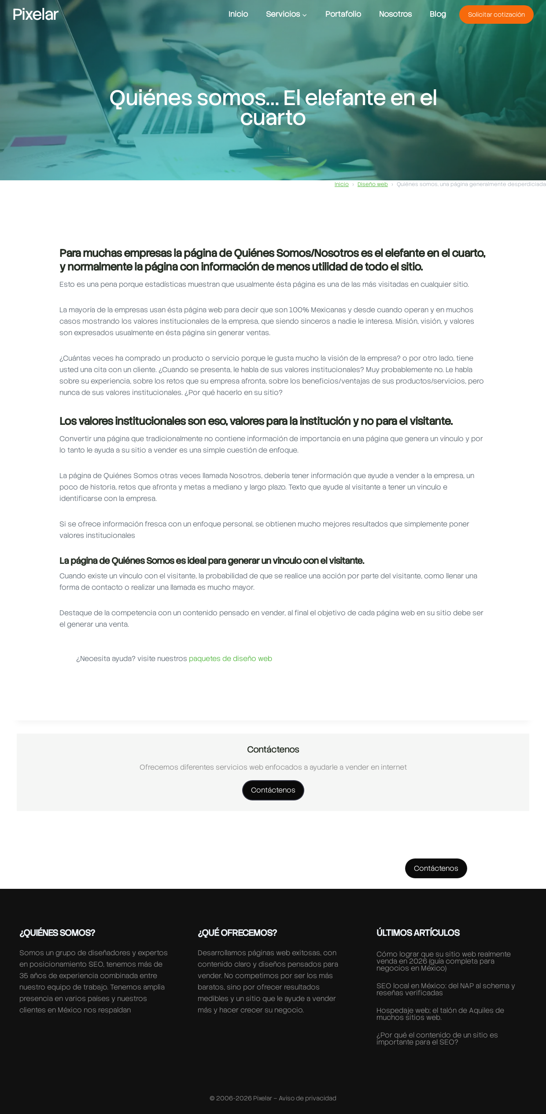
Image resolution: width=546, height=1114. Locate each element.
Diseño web (373, 184)
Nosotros (395, 14)
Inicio (238, 14)
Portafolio (343, 14)
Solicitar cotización (496, 14)
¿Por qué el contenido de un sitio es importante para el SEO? (437, 1038)
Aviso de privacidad (307, 1098)
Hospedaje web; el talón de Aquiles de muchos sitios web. (440, 1014)
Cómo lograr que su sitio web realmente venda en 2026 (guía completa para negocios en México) (443, 961)
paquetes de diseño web (229, 658)
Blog (438, 14)
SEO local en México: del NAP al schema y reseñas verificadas (445, 989)
